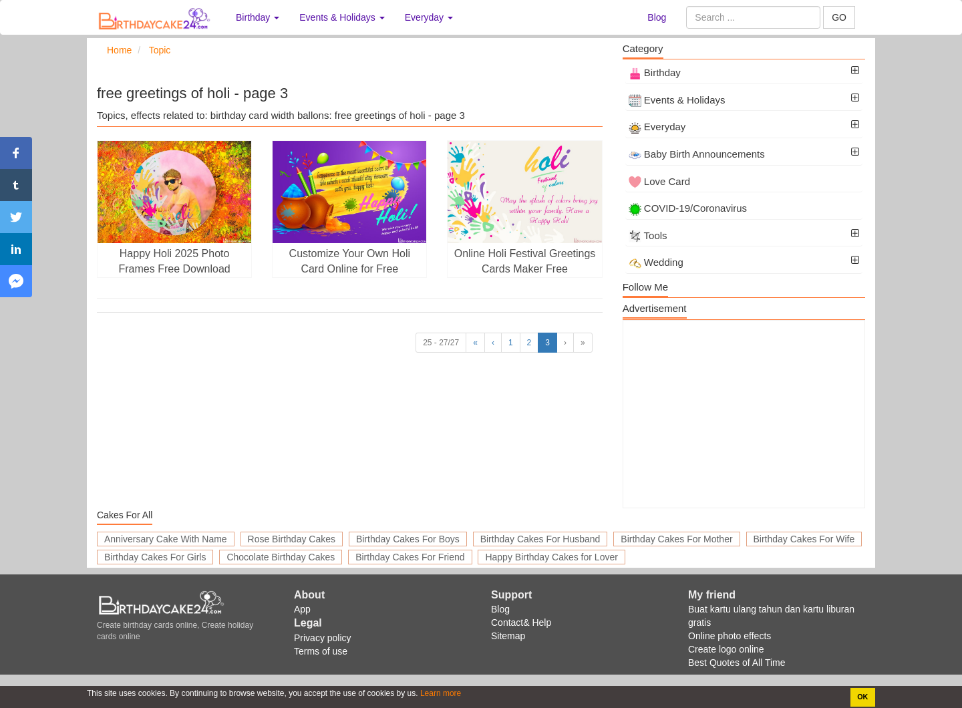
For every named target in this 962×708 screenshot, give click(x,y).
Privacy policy (322, 638)
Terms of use (320, 651)
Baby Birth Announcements (697, 154)
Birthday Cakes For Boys (408, 539)
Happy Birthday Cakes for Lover (551, 557)
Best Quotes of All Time (737, 662)
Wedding (656, 262)
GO (839, 17)
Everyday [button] (429, 17)
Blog (656, 17)
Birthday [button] (257, 17)
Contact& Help (521, 622)
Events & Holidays (677, 100)
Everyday (657, 126)
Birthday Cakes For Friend (409, 557)
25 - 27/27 (441, 342)
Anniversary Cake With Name (165, 539)
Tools (648, 235)
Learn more (440, 693)
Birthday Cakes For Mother (676, 539)
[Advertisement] (743, 414)
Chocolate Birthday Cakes (280, 557)
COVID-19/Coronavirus (688, 208)
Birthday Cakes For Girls (155, 557)
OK (862, 697)
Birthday (655, 72)
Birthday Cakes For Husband (540, 539)
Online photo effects (729, 636)
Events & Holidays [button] (342, 17)
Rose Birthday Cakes (292, 539)
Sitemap (508, 636)
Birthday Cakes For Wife (804, 539)
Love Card (659, 181)
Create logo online (726, 649)
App (302, 609)
